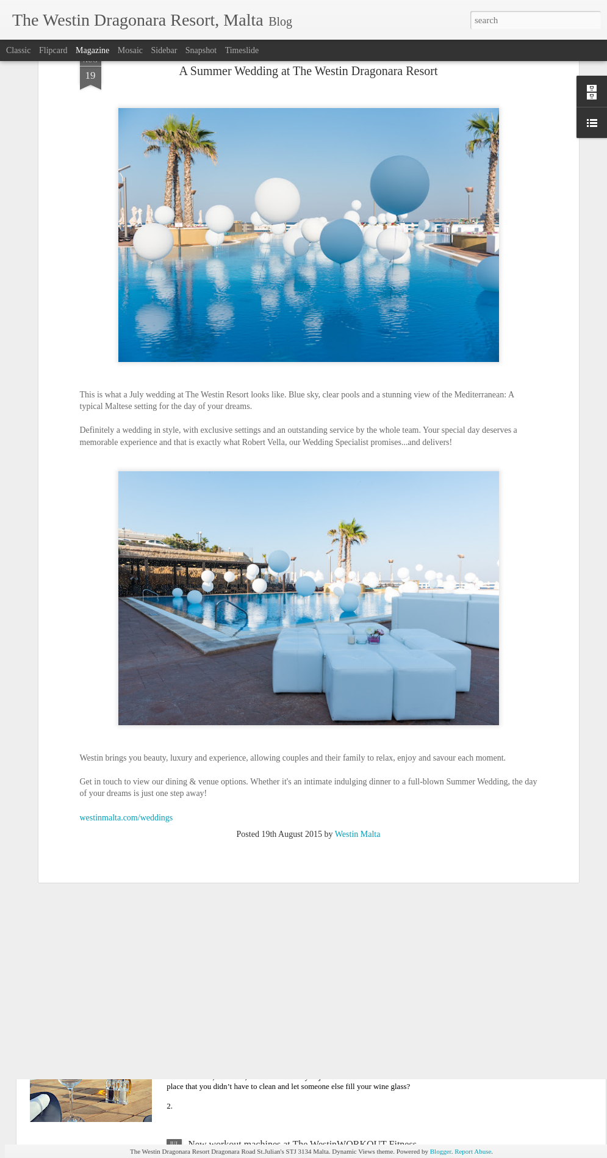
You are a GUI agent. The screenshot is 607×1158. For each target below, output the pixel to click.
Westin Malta (358, 720)
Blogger (440, 1151)
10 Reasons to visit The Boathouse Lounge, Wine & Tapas (301, 1005)
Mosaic (130, 50)
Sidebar (164, 50)
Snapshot (201, 50)
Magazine (92, 50)
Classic (18, 50)
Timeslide (242, 50)
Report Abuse (472, 1151)
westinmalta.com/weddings (126, 703)
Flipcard (53, 50)
